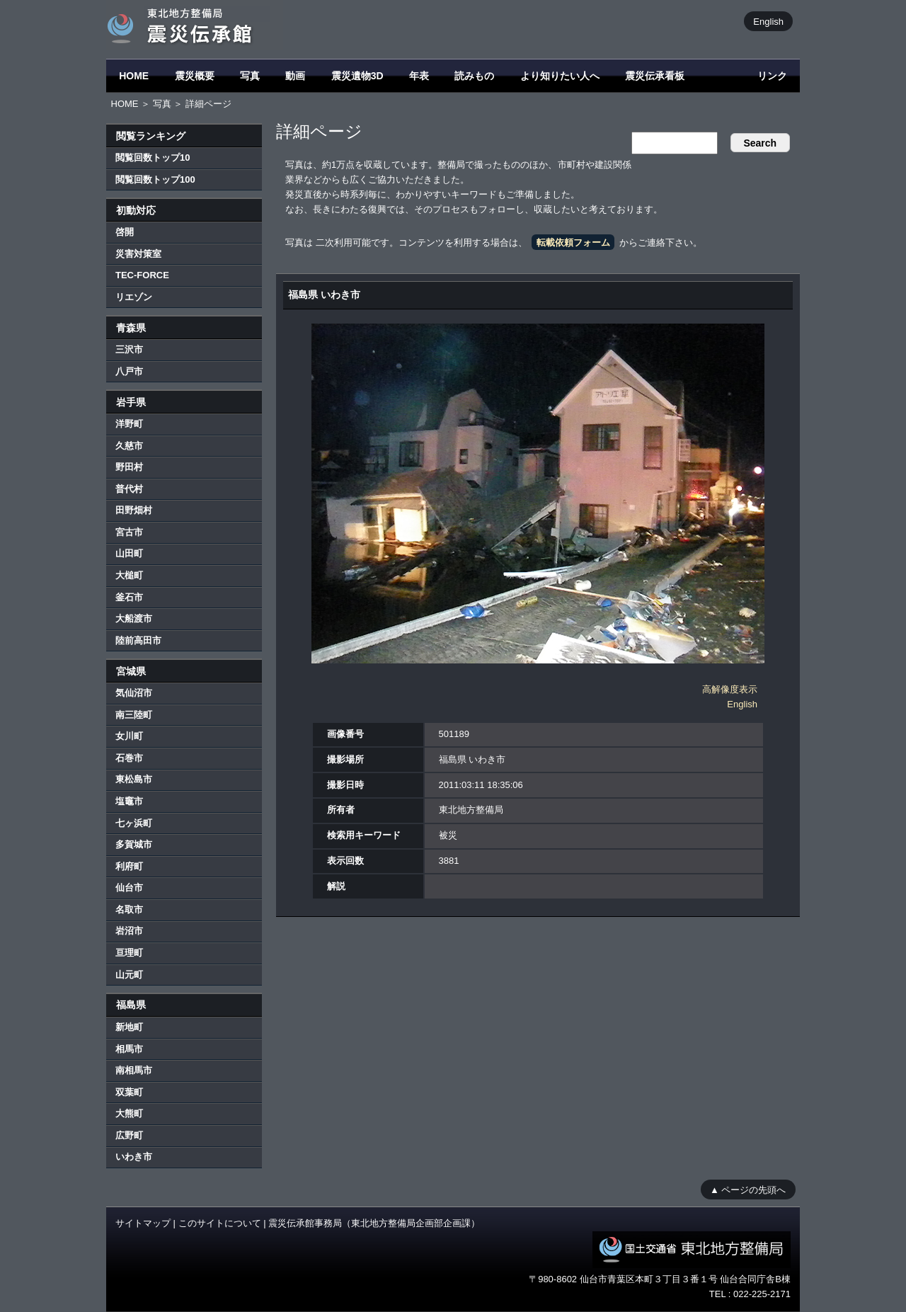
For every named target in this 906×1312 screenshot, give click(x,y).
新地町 (129, 1027)
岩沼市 (129, 930)
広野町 (129, 1135)
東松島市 (133, 779)
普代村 (129, 489)
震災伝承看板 (654, 75)
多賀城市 (133, 844)
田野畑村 (133, 510)
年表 (419, 75)
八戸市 (129, 371)
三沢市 (129, 349)
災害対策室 (138, 254)
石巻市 (129, 758)
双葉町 (129, 1092)
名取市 (129, 909)
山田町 (129, 553)
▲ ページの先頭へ (748, 1189)
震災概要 (194, 75)
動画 (295, 75)
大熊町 (129, 1113)
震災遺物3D (357, 75)
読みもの (474, 75)
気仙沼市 (133, 693)
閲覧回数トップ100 (155, 179)
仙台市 (129, 887)
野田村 (129, 467)
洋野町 (129, 423)
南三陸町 (133, 714)
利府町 (129, 866)
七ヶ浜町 (133, 823)
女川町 (129, 736)
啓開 (124, 232)
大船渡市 (133, 618)
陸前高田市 (138, 640)
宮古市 (129, 532)
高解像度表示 (729, 689)
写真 (250, 75)
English (768, 21)
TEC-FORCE (142, 275)
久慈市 (129, 445)
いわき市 (133, 1156)
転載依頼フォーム (573, 242)
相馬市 (129, 1049)
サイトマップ (143, 1223)
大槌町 (129, 575)
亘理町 (129, 952)
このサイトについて (219, 1223)
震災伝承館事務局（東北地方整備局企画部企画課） (374, 1223)
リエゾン (133, 297)
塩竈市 (129, 801)
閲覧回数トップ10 (152, 157)
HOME (134, 75)
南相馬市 (133, 1070)
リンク (772, 75)
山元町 (129, 974)
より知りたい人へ (560, 75)
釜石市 (129, 597)
